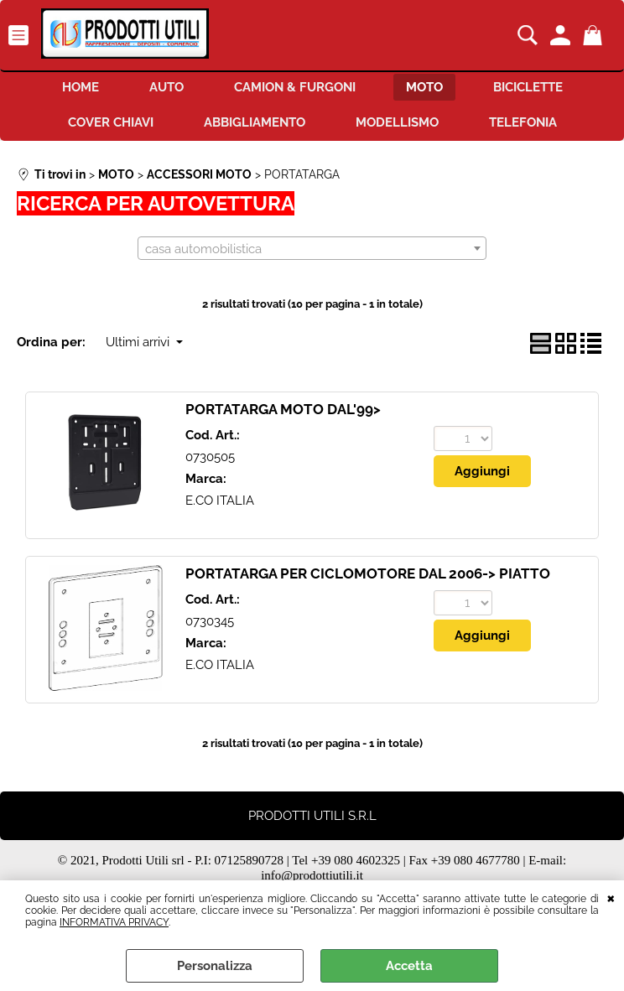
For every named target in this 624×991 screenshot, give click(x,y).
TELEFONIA (523, 122)
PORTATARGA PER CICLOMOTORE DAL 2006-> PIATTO (367, 573)
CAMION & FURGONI (295, 87)
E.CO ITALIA (219, 500)
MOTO (424, 87)
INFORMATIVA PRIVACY (114, 922)
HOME (80, 87)
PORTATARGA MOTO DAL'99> (283, 409)
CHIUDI (611, 897)
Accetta (409, 965)
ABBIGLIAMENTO (254, 122)
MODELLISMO (397, 122)
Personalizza (214, 965)
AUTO (166, 87)
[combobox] (312, 248)
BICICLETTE (528, 87)
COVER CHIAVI (110, 122)
